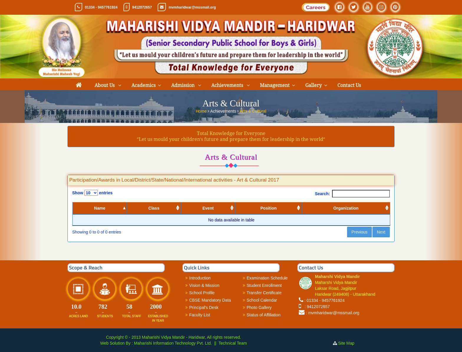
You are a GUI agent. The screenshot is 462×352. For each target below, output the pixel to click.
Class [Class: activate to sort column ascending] (153, 208)
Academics (143, 85)
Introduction (200, 278)
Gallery (313, 85)
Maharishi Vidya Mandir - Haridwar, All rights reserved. (191, 337)
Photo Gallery (259, 307)
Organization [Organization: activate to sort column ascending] (346, 208)
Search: (352, 194)
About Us (105, 85)
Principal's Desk (203, 307)
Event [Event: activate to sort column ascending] (208, 208)
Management (275, 85)
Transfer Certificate (264, 292)
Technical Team (233, 343)
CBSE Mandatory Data (210, 300)
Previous (359, 232)
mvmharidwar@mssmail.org (192, 7)
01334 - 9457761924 (101, 7)
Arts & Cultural (253, 110)
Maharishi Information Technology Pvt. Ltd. (172, 343)
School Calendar (262, 300)
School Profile (201, 292)
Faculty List (199, 314)
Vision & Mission (204, 285)
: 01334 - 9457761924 (324, 300)
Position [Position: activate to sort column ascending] (268, 208)
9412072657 (142, 7)
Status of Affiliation (263, 314)
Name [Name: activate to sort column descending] (99, 208)
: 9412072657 (316, 306)
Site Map (348, 343)
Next (381, 232)
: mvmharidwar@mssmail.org (332, 312)
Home (202, 110)
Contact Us (349, 85)
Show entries (92, 193)
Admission (183, 85)
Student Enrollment (264, 285)
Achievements (227, 85)
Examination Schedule (267, 278)
